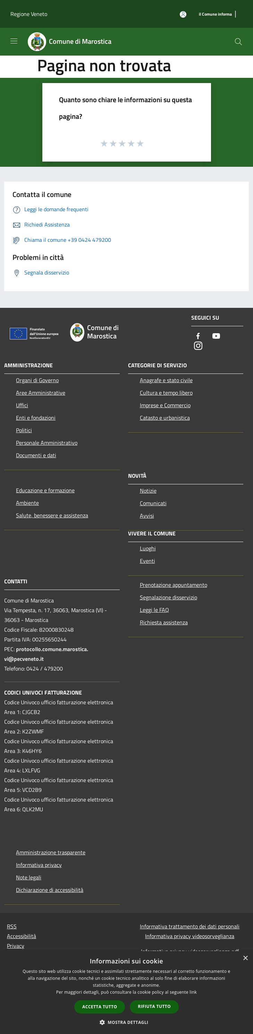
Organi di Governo (37, 380)
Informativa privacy (39, 865)
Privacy (15, 946)
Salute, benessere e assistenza (52, 515)
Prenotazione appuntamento (173, 585)
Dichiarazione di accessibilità (49, 890)
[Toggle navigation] (14, 41)
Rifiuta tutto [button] (154, 1006)
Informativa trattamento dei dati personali (189, 926)
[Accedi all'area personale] (183, 14)
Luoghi (148, 548)
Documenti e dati (36, 455)
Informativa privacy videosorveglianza (189, 936)
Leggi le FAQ (154, 610)
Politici (24, 430)
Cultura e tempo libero (166, 392)
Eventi (147, 561)
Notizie (148, 490)
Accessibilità (21, 936)
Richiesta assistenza (164, 622)
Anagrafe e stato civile (166, 380)
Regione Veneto (28, 14)
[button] (127, 1022)
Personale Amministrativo (46, 442)
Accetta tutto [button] (99, 1007)
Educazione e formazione (45, 490)
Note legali (28, 877)
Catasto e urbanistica (165, 417)
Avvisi (147, 515)
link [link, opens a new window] (193, 992)
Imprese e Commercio (165, 405)
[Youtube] (216, 336)
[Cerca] (238, 42)
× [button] (245, 958)
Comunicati (153, 503)
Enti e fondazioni (36, 417)
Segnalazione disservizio (168, 597)
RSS (12, 926)
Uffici (22, 405)
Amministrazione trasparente (50, 852)
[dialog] (126, 992)
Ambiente (27, 503)
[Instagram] (198, 346)
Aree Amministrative (40, 392)
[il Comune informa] (215, 14)
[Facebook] (198, 336)
